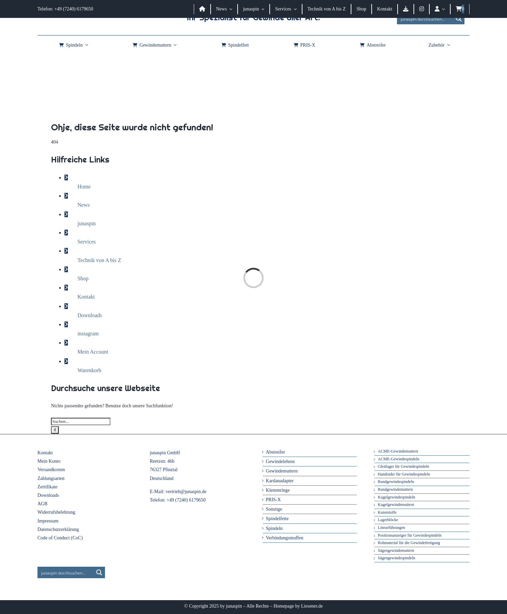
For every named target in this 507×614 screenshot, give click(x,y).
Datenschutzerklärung (58, 529)
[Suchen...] (80, 421)
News (83, 205)
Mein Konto (48, 461)
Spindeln (274, 528)
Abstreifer (275, 452)
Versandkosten (51, 469)
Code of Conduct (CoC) (60, 537)
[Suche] (55, 430)
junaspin (86, 223)
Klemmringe (278, 490)
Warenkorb (89, 370)
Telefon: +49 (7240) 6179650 (65, 8)
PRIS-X (273, 499)
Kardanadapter (280, 480)
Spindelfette (277, 518)
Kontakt (86, 297)
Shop (82, 278)
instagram (88, 333)
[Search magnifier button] (458, 18)
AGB (42, 503)
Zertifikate (47, 486)
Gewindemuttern (282, 471)
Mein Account (92, 352)
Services (86, 242)
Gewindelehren (280, 461)
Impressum (47, 520)
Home (83, 186)
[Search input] (425, 18)
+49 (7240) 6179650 (186, 500)
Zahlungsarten (50, 478)
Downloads (89, 315)
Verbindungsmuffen (284, 537)
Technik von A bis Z (99, 260)
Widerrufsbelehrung (56, 512)
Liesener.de (312, 606)
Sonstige (274, 509)
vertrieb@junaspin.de (186, 491)
